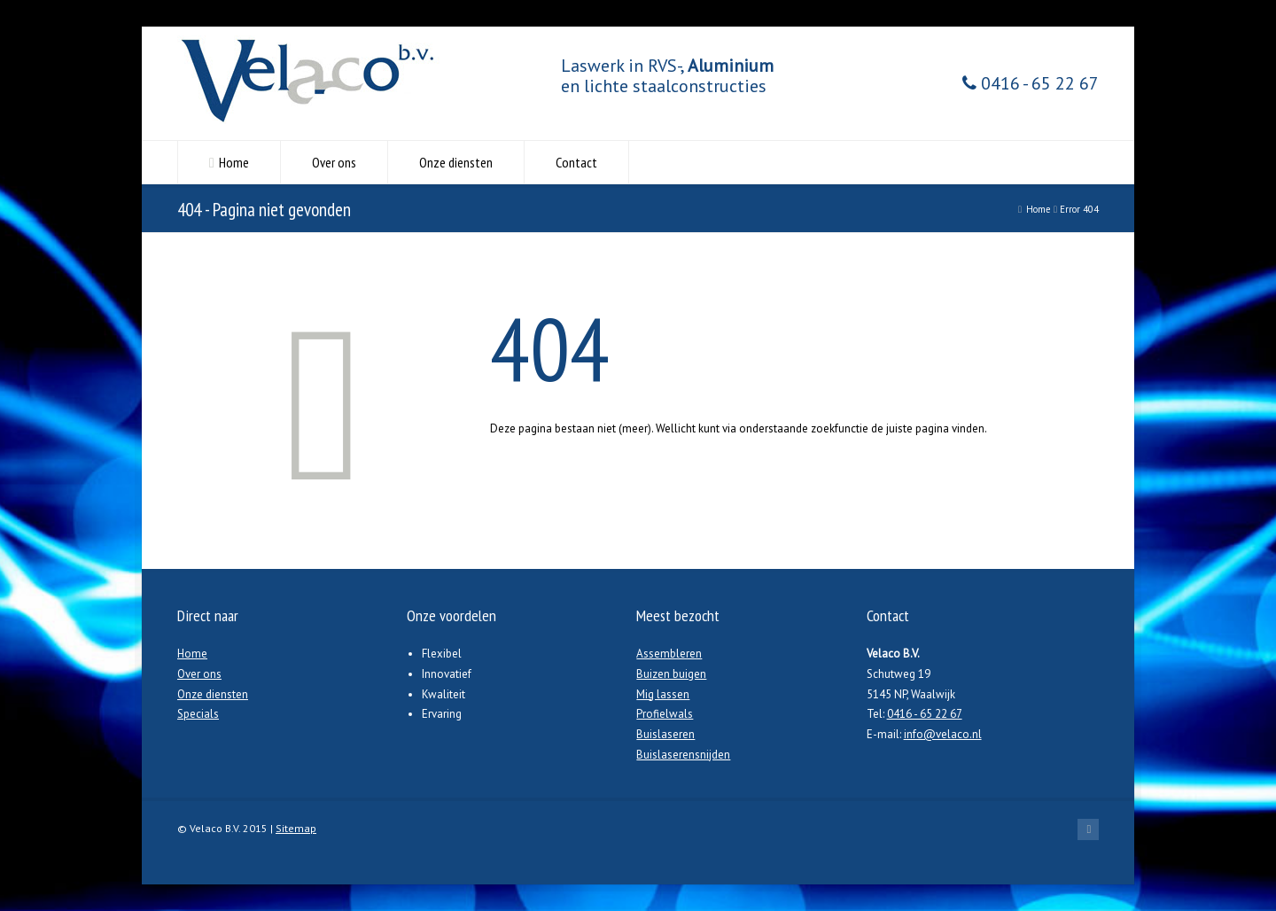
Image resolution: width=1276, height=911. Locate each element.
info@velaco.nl (943, 734)
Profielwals (664, 713)
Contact (576, 162)
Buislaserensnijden (683, 754)
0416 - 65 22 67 (1030, 84)
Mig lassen (662, 694)
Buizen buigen (671, 673)
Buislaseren (665, 734)
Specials (198, 713)
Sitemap (296, 828)
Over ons (334, 162)
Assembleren (669, 653)
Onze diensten (456, 162)
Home (234, 162)
